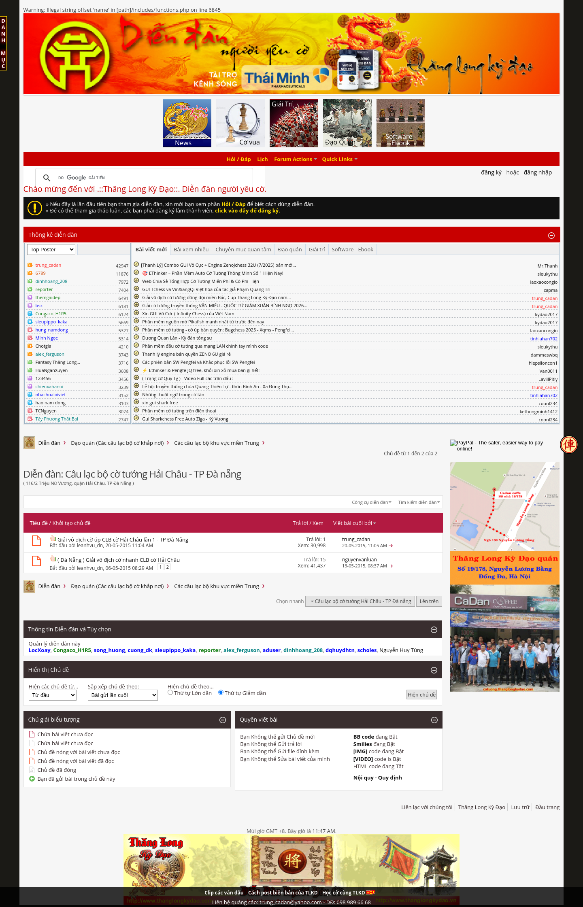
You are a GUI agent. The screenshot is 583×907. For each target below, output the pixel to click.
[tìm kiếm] (143, 178)
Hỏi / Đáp (239, 159)
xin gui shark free (160, 402)
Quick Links (337, 159)
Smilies (362, 744)
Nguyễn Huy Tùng (401, 650)
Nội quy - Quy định (377, 777)
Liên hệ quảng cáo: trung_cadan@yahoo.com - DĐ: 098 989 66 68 (291, 902)
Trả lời (300, 523)
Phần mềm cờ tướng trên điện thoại (179, 411)
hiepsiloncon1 (543, 363)
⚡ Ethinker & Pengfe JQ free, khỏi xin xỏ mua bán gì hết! (201, 370)
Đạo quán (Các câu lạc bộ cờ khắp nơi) (117, 442)
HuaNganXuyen (52, 370)
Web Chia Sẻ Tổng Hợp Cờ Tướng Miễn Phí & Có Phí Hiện (200, 281)
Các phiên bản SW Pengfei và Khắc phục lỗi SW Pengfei (198, 362)
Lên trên (429, 601)
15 (323, 559)
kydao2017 (546, 314)
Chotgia (43, 346)
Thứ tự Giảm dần (242, 693)
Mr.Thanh (548, 266)
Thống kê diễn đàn (53, 234)
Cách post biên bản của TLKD (283, 892)
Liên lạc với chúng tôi (426, 807)
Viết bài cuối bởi (355, 523)
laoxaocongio (543, 282)
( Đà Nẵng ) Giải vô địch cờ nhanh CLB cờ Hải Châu (118, 559)
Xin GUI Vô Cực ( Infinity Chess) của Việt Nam (188, 313)
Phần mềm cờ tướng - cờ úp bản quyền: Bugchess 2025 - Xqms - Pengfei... (218, 330)
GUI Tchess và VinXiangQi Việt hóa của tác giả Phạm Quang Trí (206, 289)
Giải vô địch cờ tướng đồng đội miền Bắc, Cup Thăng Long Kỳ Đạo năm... (216, 297)
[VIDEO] (363, 759)
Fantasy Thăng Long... (58, 362)
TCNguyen (46, 411)
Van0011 (549, 371)
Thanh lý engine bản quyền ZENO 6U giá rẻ (186, 354)
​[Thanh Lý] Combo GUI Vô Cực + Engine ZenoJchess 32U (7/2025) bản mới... (218, 265)
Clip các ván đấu (223, 892)
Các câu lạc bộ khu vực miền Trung (216, 442)
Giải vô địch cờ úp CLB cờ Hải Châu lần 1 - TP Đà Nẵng (122, 539)
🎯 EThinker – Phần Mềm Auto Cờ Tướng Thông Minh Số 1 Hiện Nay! (212, 273)
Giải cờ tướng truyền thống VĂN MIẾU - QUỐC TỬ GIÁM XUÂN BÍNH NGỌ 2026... (224, 305)
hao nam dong (51, 402)
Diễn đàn (49, 442)
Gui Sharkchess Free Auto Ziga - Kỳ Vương (185, 419)
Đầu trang (547, 807)
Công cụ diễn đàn (370, 502)
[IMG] (360, 751)
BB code (363, 736)
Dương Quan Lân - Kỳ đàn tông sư (177, 338)
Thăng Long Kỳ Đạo (481, 807)
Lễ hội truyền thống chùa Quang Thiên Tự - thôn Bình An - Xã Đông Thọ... (217, 386)
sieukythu (548, 274)
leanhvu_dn (90, 545)
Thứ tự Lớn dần (190, 693)
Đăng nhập (538, 172)
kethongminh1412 (539, 411)
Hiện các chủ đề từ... (53, 686)
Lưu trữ (520, 807)
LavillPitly (547, 379)
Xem (318, 523)
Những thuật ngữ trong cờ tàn (173, 394)
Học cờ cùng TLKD (348, 892)
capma (550, 290)
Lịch (262, 159)
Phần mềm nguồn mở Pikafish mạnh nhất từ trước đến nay (203, 322)
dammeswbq (544, 355)
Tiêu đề (39, 523)
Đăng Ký (491, 172)
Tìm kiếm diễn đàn (417, 502)
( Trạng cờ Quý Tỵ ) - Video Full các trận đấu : (187, 378)
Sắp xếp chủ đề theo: (113, 686)
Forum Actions (293, 159)
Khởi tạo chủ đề (72, 523)
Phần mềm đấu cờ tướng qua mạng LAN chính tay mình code (205, 346)
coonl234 (547, 403)
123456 (43, 378)
